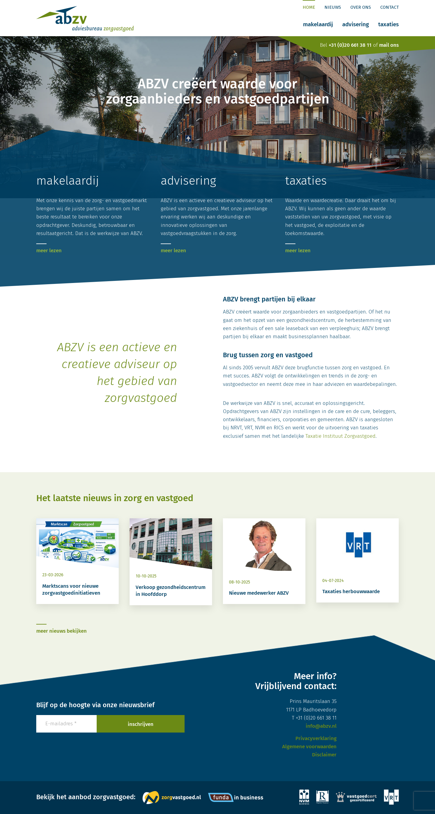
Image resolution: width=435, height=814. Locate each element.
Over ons (360, 7)
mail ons (389, 45)
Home (309, 7)
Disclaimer (324, 755)
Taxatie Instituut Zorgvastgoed (340, 436)
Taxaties (388, 24)
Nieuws (332, 7)
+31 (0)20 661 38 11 (350, 45)
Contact (389, 7)
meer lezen (49, 250)
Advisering (355, 24)
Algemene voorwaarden (309, 746)
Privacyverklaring (316, 738)
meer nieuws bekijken (61, 631)
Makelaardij (318, 24)
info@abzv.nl (321, 726)
